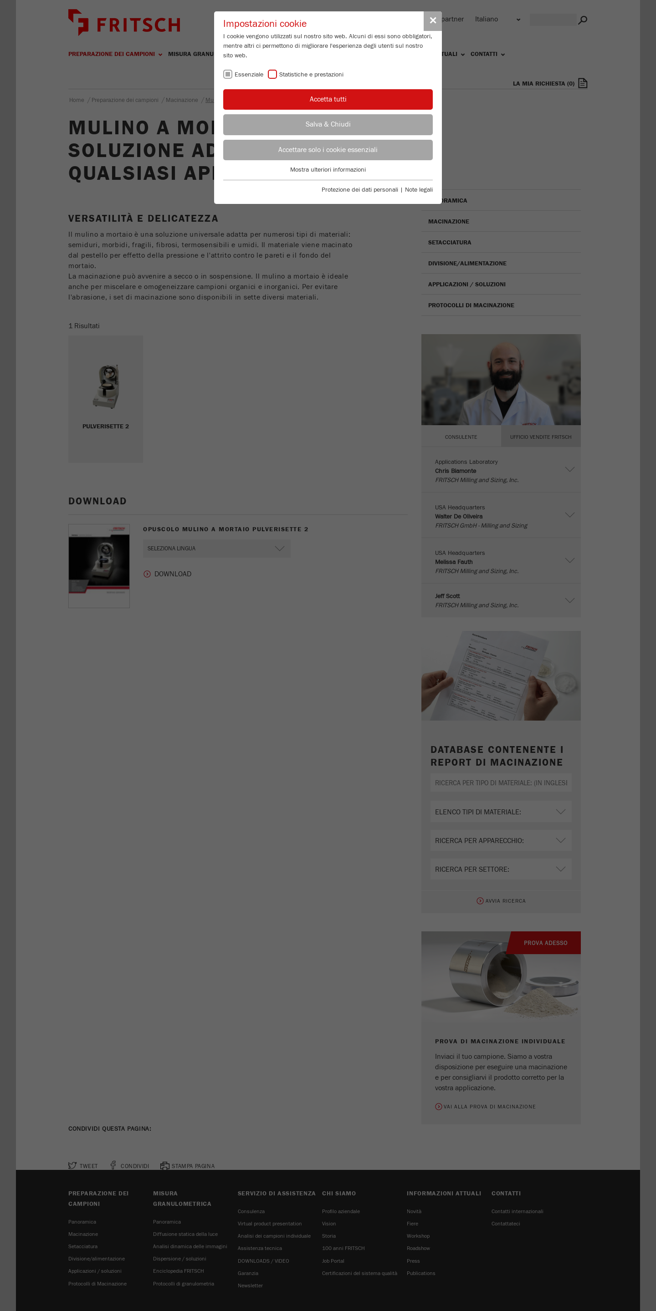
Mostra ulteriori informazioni (328, 169)
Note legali (419, 189)
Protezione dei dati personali (360, 189)
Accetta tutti (328, 99)
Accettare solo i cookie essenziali (328, 150)
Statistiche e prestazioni (311, 74)
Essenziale (249, 74)
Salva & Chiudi (328, 124)
